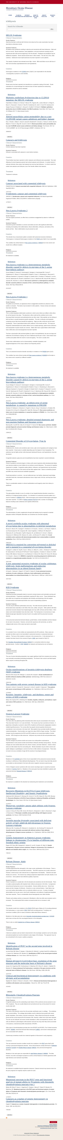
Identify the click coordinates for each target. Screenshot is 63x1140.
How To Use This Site (35, 16)
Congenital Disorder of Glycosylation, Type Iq (26, 441)
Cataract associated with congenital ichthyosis (26, 183)
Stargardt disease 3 (22, 771)
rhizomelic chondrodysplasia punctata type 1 (37, 916)
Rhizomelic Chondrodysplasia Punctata (23, 995)
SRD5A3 (19, 497)
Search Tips (52, 16)
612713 (35, 499)
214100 (14, 1047)
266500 (45, 1053)
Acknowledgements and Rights (45, 1128)
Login (56, 1128)
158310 (30, 642)
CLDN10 (24, 71)
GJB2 (33, 638)
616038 (45, 355)
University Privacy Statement (31, 1133)
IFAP (22, 644)
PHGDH (44, 351)
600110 (30, 771)
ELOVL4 (15, 769)
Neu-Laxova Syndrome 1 (17, 297)
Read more (10, 136)
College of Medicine (53, 1124)
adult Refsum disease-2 (37, 1053)
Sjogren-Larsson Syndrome (17, 714)
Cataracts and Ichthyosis (16, 140)
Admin (53, 1128)
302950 (13, 1029)
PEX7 (25, 910)
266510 (37, 922)
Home (10, 15)
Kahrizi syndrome (28, 499)
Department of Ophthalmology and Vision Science (47, 1125)
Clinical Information (19, 16)
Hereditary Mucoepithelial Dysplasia (17, 642)
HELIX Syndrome (14, 35)
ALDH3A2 (17, 759)
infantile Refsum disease (25, 1047)
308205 (26, 644)
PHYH (29, 908)
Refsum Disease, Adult (16, 861)
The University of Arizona (43, 1135)
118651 (38, 1029)
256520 (41, 242)
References (11, 94)
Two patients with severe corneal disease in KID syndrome (31, 684)
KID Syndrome (12, 587)
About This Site (44, 16)
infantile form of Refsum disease (26, 922)
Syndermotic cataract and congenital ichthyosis (26, 194)
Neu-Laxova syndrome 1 (31, 242)
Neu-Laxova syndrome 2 (35, 355)
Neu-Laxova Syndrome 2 (17, 210)
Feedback (53, 1122)
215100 (52, 916)
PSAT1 (38, 239)
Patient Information (27, 16)
